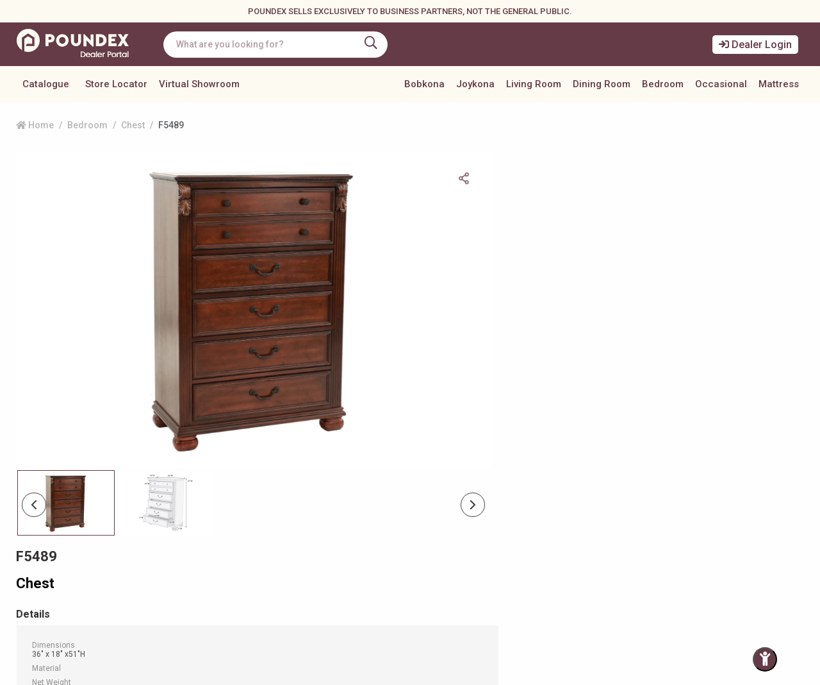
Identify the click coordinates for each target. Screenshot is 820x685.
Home (35, 125)
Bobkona (424, 84)
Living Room (533, 84)
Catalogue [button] (45, 84)
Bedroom (663, 84)
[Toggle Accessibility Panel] (765, 659)
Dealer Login (755, 44)
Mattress (778, 84)
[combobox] (279, 44)
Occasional (721, 84)
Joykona (475, 84)
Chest (133, 125)
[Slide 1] (166, 444)
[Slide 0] (66, 444)
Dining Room (601, 84)
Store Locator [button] (116, 84)
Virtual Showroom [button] (199, 84)
